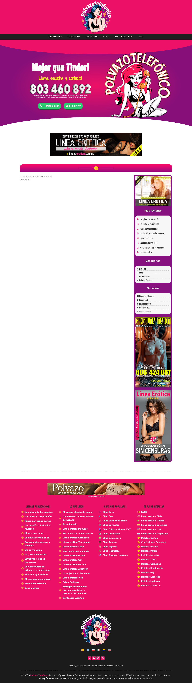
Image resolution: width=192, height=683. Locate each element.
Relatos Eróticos (123, 36)
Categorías (74, 36)
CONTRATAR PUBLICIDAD (96, 496)
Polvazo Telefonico (39, 675)
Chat (106, 36)
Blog (140, 36)
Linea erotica (56, 36)
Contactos (92, 36)
